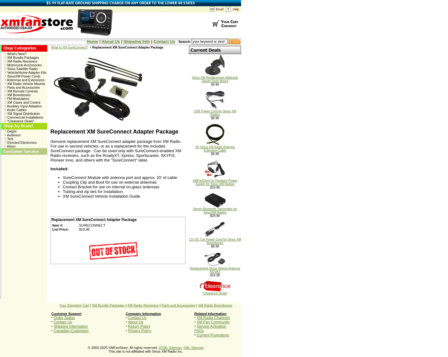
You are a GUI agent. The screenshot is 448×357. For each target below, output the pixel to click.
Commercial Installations (24, 117)
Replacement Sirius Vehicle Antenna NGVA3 (215, 269)
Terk (9, 139)
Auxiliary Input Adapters (23, 106)
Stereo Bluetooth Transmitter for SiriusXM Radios (215, 209)
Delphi (10, 131)
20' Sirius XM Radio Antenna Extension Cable (215, 147)
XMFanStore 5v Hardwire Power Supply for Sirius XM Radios (215, 181)
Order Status (64, 318)
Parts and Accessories (22, 87)
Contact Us (164, 41)
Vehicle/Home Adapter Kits (25, 72)
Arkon (10, 146)
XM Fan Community (213, 322)
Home (92, 41)
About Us (110, 41)
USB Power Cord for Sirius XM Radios (215, 111)
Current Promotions (213, 335)
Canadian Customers (71, 331)
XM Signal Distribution (22, 113)
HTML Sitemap (170, 348)
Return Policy (139, 326)
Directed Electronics (21, 142)
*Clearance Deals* (19, 121)
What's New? (15, 54)
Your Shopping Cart (74, 305)
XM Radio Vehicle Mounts (25, 84)
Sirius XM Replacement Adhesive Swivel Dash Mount (215, 78)
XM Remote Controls (21, 91)
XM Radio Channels (213, 318)
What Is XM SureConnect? (69, 47)
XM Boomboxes (17, 95)
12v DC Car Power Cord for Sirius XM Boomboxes (215, 240)
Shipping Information (71, 326)
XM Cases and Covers (22, 102)
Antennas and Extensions (24, 80)
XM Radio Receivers (21, 61)
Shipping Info (137, 41)
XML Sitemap (193, 348)
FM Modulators (17, 99)
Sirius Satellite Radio (21, 69)
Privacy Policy (140, 331)
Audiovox (13, 135)
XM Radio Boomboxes (215, 305)
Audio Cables (16, 110)
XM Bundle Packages (22, 57)
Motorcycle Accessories (23, 65)
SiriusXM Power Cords (22, 76)
